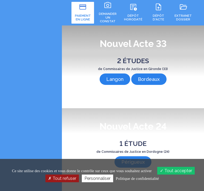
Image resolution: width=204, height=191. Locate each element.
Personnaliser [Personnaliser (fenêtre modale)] (97, 178)
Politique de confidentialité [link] (137, 178)
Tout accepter (176, 170)
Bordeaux (148, 77)
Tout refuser (62, 178)
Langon (115, 77)
